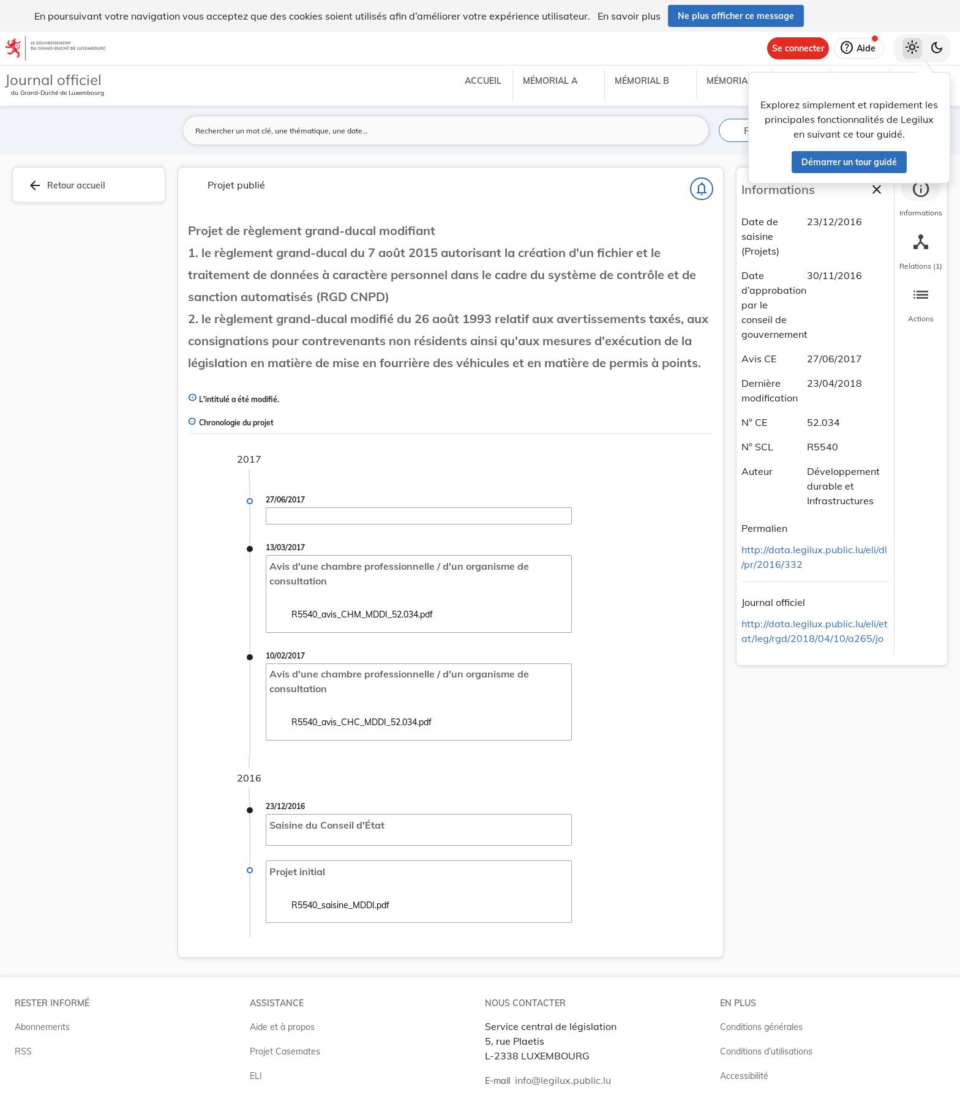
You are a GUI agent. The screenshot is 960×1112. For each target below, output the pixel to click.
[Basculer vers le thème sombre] (937, 48)
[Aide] (859, 48)
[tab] (920, 198)
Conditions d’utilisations (766, 1051)
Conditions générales (761, 1026)
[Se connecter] (798, 48)
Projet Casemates (285, 1051)
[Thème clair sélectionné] (912, 48)
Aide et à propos (282, 1026)
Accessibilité (744, 1075)
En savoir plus (629, 16)
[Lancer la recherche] (692, 130)
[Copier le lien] (804, 530)
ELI (256, 1075)
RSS (23, 1051)
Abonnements (42, 1026)
